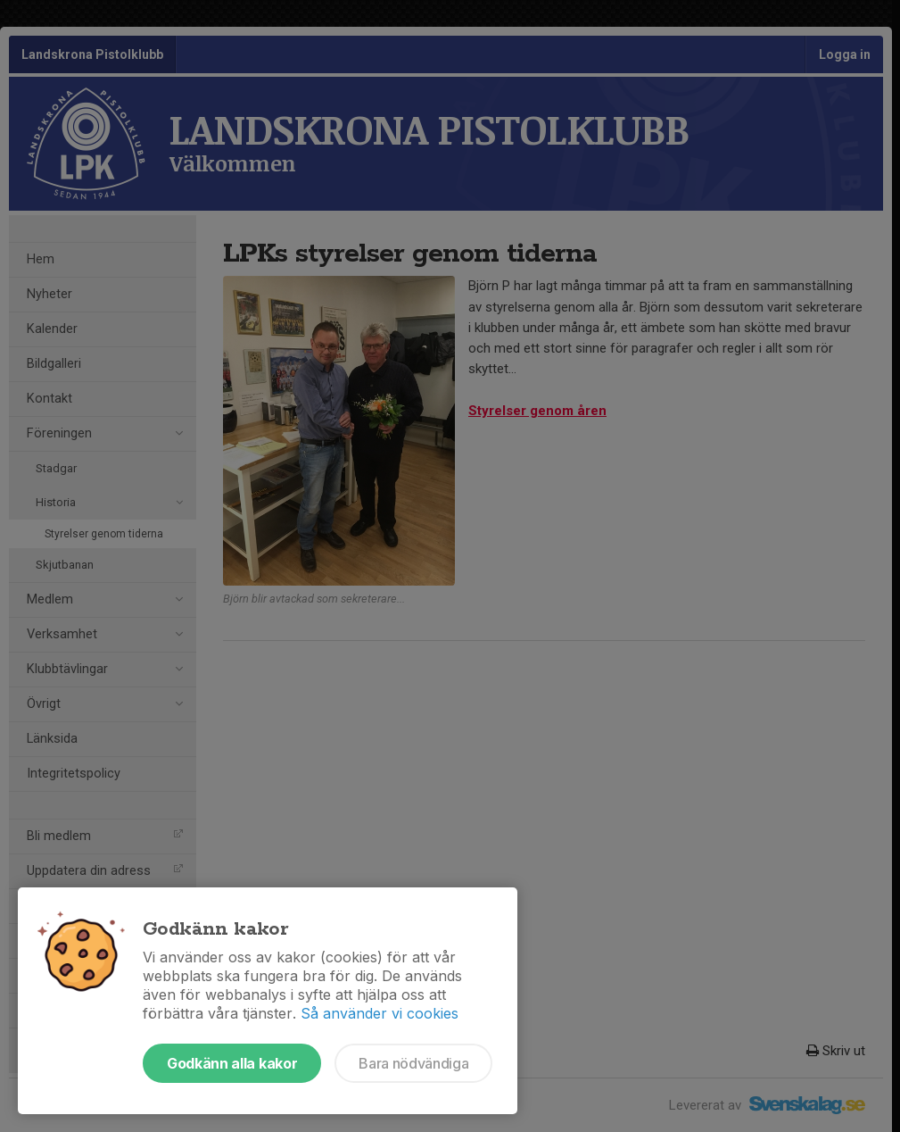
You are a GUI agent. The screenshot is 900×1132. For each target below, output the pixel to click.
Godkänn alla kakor (232, 1063)
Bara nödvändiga (413, 1063)
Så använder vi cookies (379, 1013)
